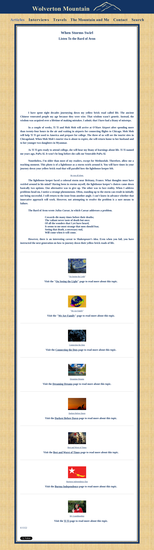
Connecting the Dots (77, 345)
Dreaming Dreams (77, 379)
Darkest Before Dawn (77, 413)
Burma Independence (66, 486)
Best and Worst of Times (77, 447)
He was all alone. (77, 175)
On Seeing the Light (77, 276)
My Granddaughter (77, 516)
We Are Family (77, 311)
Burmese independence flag (77, 481)
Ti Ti (66, 521)
